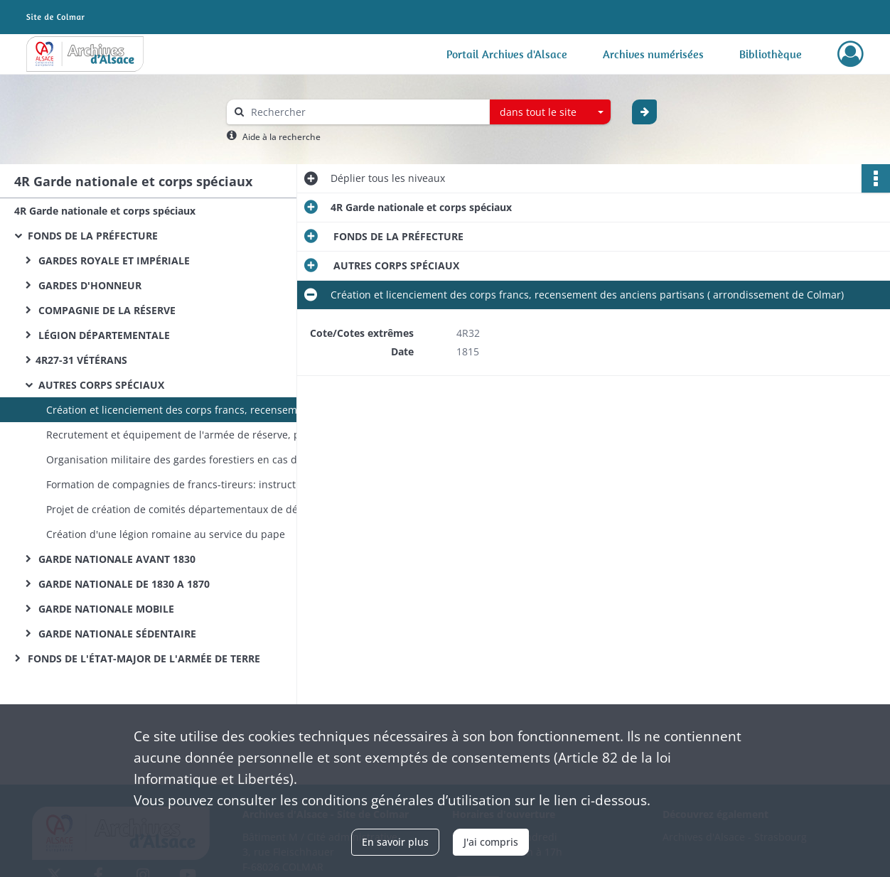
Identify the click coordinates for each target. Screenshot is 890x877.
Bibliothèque (770, 54)
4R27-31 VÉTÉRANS (81, 360)
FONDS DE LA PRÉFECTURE (91, 235)
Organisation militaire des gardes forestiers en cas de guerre (188, 459)
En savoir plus (395, 842)
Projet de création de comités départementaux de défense (185, 509)
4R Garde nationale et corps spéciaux (104, 210)
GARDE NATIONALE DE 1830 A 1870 (123, 584)
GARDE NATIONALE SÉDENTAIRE (116, 633)
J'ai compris (490, 842)
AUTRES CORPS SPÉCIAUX (100, 385)
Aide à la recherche (281, 137)
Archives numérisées (653, 54)
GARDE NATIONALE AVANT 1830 (115, 559)
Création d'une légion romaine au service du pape (165, 534)
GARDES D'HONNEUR (88, 285)
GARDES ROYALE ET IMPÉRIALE (113, 260)
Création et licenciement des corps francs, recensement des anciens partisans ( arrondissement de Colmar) (188, 409)
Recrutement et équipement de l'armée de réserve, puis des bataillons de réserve (188, 434)
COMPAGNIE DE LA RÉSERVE (106, 310)
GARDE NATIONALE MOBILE (105, 608)
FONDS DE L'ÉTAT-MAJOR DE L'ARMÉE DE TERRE (142, 658)
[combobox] (550, 112)
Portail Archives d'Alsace (506, 54)
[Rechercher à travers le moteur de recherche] (365, 111)
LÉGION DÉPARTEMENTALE (103, 335)
